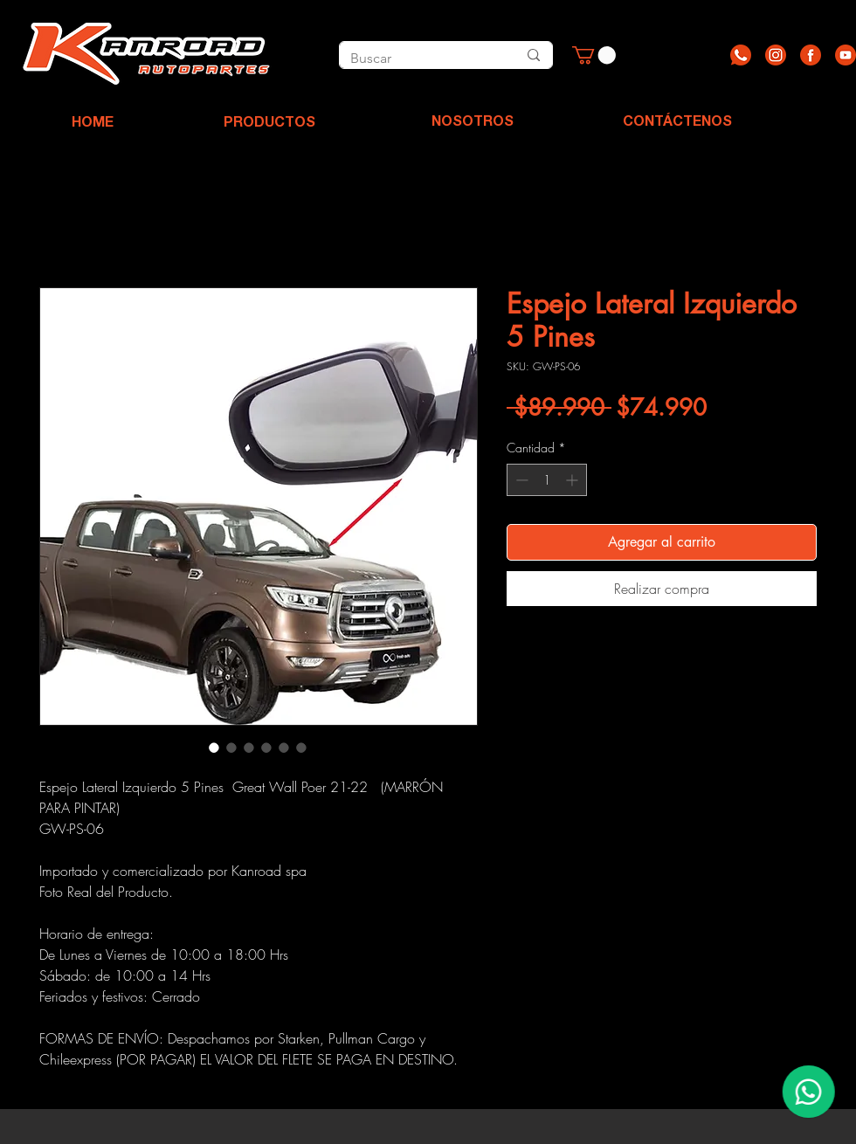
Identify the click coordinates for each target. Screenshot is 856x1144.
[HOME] (92, 124)
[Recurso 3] (810, 55)
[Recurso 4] (845, 55)
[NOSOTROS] (473, 123)
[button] (594, 55)
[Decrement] (520, 480)
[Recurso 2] (775, 55)
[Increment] (573, 480)
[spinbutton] (547, 480)
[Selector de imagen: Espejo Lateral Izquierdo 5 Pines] (214, 747)
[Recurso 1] (740, 55)
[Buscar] (414, 58)
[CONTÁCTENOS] (677, 123)
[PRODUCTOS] (269, 124)
